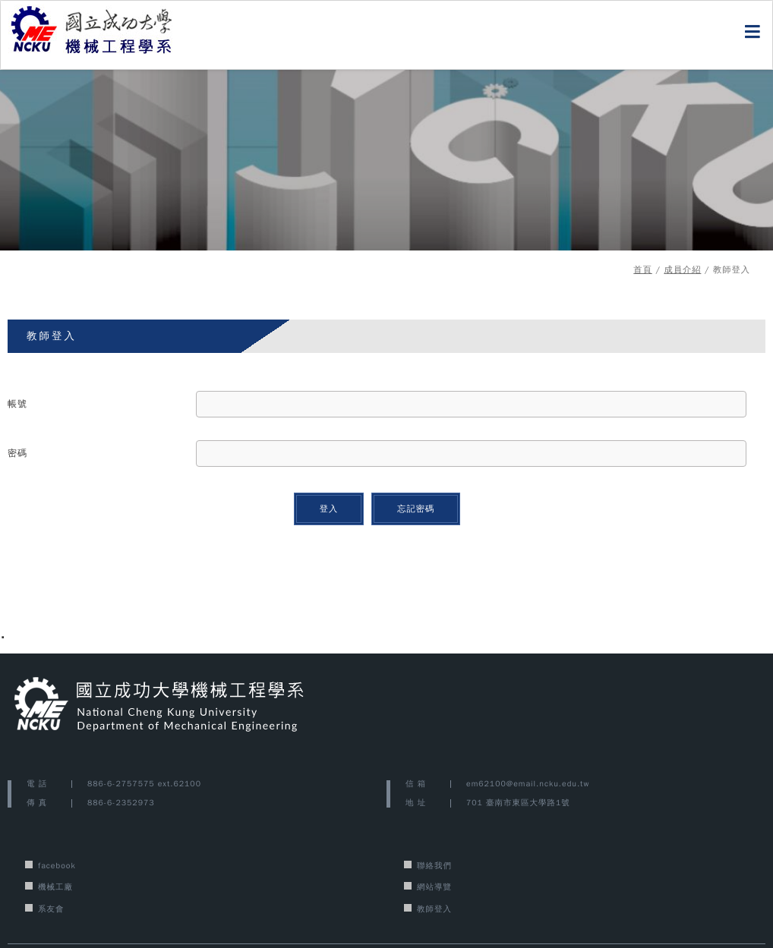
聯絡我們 (434, 866)
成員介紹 (682, 269)
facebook (57, 866)
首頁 (642, 269)
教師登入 (434, 909)
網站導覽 (434, 887)
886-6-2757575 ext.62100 (144, 784)
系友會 (51, 909)
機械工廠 (55, 887)
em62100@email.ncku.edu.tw (527, 784)
